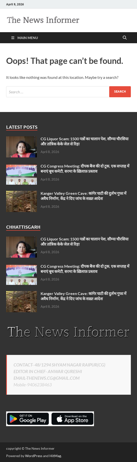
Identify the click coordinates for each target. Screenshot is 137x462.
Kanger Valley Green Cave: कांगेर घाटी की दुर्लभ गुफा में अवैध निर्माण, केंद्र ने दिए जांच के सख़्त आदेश (83, 196)
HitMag (55, 456)
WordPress (33, 456)
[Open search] (124, 37)
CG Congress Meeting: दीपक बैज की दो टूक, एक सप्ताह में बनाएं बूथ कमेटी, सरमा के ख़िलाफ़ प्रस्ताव (85, 168)
